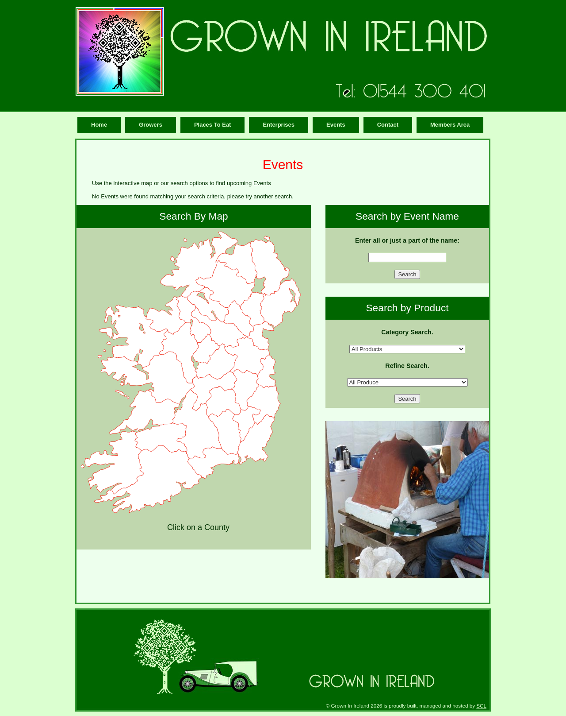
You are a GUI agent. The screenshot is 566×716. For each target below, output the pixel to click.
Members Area (450, 124)
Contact (387, 124)
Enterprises (278, 124)
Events (335, 124)
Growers (150, 124)
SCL (481, 705)
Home (99, 124)
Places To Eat (212, 124)
